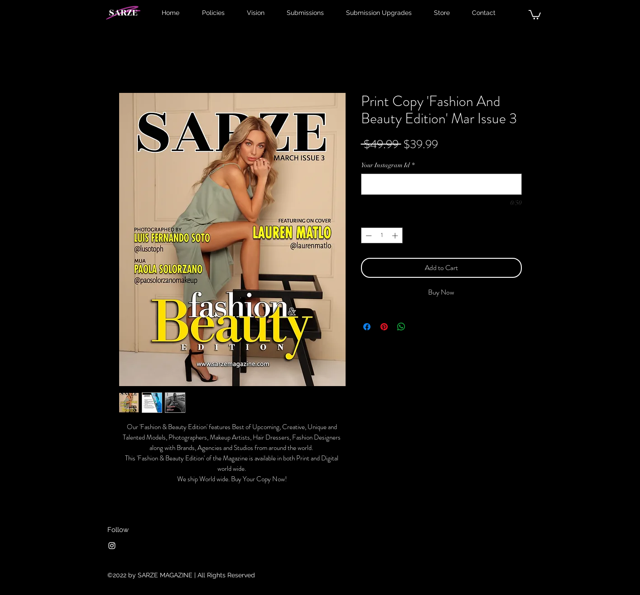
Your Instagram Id (387, 165)
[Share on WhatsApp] (401, 326)
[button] (535, 14)
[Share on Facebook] (366, 326)
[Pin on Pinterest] (384, 326)
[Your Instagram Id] (441, 184)
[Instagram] (111, 545)
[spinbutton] (381, 235)
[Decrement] (367, 235)
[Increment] (395, 235)
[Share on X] (418, 326)
